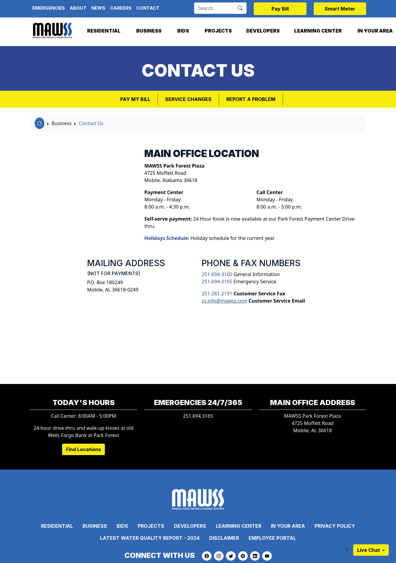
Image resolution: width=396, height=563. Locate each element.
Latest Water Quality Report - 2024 (150, 538)
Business (149, 31)
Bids (183, 31)
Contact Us (91, 123)
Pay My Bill (135, 99)
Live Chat (369, 550)
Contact (147, 8)
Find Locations (83, 449)
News (98, 8)
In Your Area (288, 526)
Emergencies (48, 8)
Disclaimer (224, 538)
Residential (104, 31)
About (78, 8)
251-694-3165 (217, 281)
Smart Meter (340, 9)
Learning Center (318, 31)
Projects (218, 31)
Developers (263, 31)
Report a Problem (250, 99)
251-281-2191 (217, 293)
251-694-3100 (217, 274)
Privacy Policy (335, 526)
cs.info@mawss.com (224, 300)
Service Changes (188, 99)
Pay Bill (280, 9)
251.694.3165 (198, 416)
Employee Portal (272, 538)
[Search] (214, 8)
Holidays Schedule (166, 238)
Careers (120, 8)
